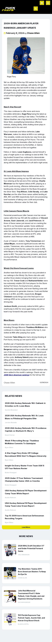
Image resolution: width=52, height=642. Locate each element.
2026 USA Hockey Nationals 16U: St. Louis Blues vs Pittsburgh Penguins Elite (24, 417)
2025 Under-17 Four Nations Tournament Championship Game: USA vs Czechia (24, 479)
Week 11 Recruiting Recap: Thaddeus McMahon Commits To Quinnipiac (22, 442)
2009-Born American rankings (16, 375)
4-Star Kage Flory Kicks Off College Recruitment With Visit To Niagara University (25, 454)
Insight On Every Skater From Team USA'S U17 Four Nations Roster (24, 467)
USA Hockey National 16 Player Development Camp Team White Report (26, 492)
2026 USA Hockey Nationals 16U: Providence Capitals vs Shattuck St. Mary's (25, 429)
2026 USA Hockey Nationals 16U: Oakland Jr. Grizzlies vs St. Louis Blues (25, 404)
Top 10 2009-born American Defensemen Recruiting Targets (24, 517)
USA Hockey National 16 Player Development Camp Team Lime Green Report (26, 504)
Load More (26, 527)
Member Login (42, 3)
